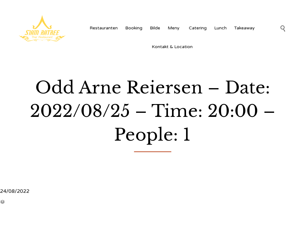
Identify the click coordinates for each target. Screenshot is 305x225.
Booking (133, 28)
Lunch (220, 28)
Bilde (155, 28)
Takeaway (244, 28)
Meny (174, 28)
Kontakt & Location (172, 46)
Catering (198, 28)
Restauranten (104, 28)
